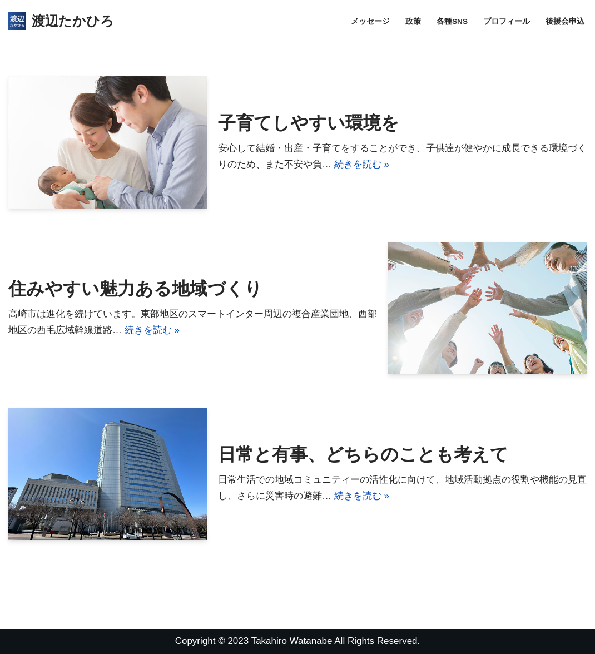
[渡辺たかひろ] (61, 21)
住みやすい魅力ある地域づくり (135, 289)
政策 (413, 21)
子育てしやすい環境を (308, 123)
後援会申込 (565, 21)
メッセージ (370, 21)
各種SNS (452, 21)
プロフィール (506, 21)
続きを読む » (361, 164)
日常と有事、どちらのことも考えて (363, 454)
